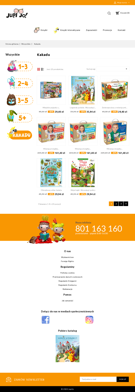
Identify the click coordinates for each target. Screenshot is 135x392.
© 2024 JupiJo (67, 389)
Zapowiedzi (91, 30)
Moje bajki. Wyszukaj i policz (83, 190)
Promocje (107, 30)
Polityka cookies (67, 273)
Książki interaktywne (66, 30)
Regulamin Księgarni (67, 281)
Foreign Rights (67, 261)
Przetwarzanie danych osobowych (68, 277)
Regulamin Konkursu (67, 285)
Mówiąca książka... (51, 149)
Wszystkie (13, 54)
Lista (42, 69)
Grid (38, 69)
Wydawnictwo (67, 257)
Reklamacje (68, 289)
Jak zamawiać (67, 300)
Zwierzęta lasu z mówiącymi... (114, 107)
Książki (40, 30)
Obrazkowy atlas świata (51, 190)
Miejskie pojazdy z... (51, 107)
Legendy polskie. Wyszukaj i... (83, 107)
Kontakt (122, 30)
